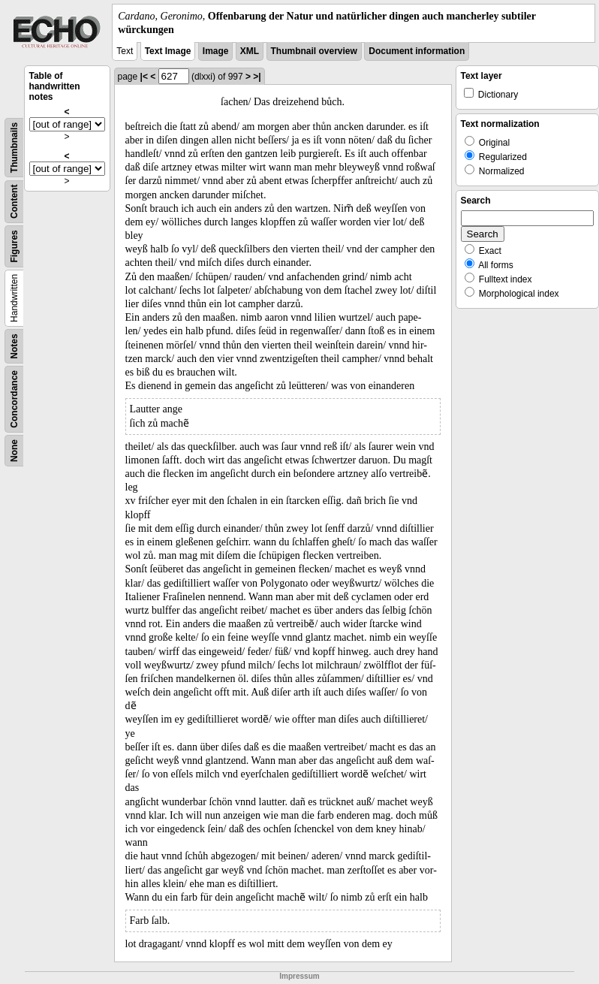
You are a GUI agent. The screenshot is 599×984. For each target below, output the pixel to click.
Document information (417, 51)
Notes (14, 346)
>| (256, 76)
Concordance (14, 399)
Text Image (168, 51)
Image (216, 51)
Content (14, 202)
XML (249, 51)
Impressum (299, 976)
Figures (14, 247)
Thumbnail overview (314, 51)
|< (144, 76)
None (14, 450)
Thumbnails (14, 147)
